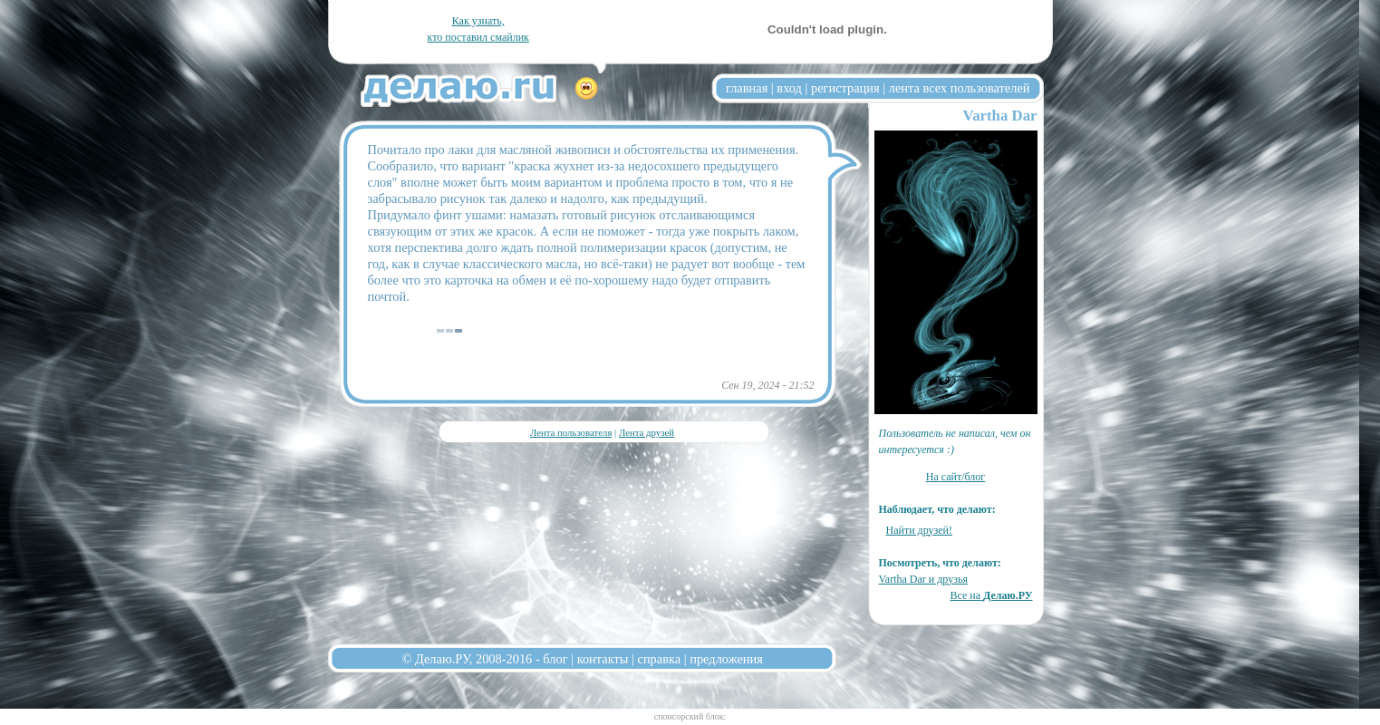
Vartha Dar (1000, 115)
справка (659, 659)
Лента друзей (646, 432)
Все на (991, 595)
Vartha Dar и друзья (923, 579)
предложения (726, 659)
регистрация (845, 88)
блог (555, 659)
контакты (603, 659)
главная (746, 88)
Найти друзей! (919, 530)
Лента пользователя (571, 432)
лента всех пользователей (959, 88)
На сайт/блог (956, 476)
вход (789, 88)
